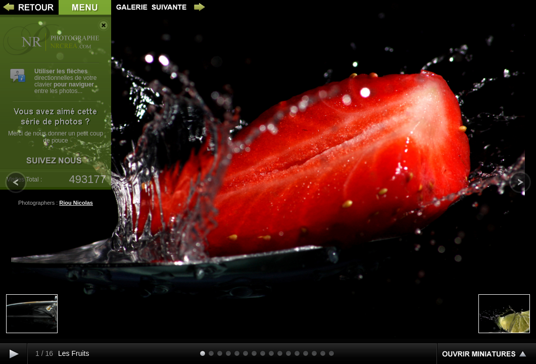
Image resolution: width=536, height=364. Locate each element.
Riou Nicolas (76, 203)
